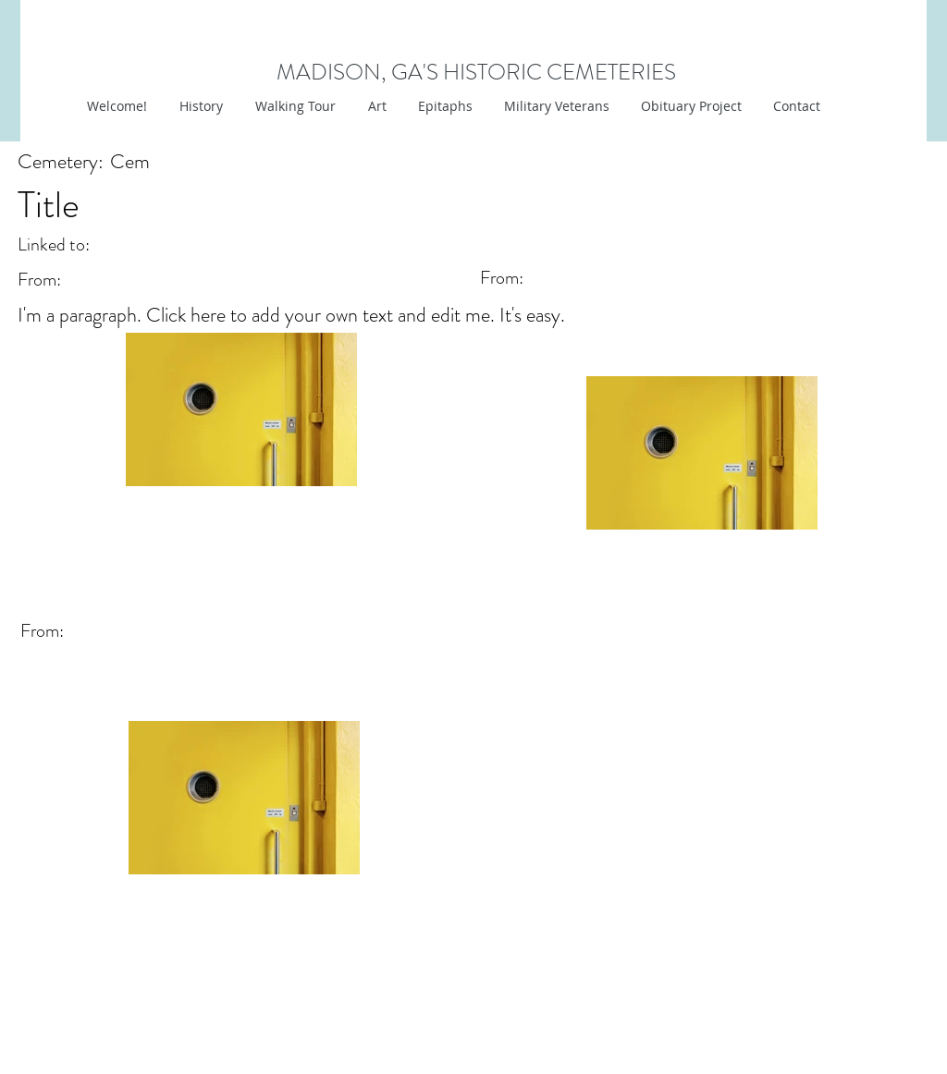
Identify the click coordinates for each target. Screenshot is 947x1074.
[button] (375, 106)
